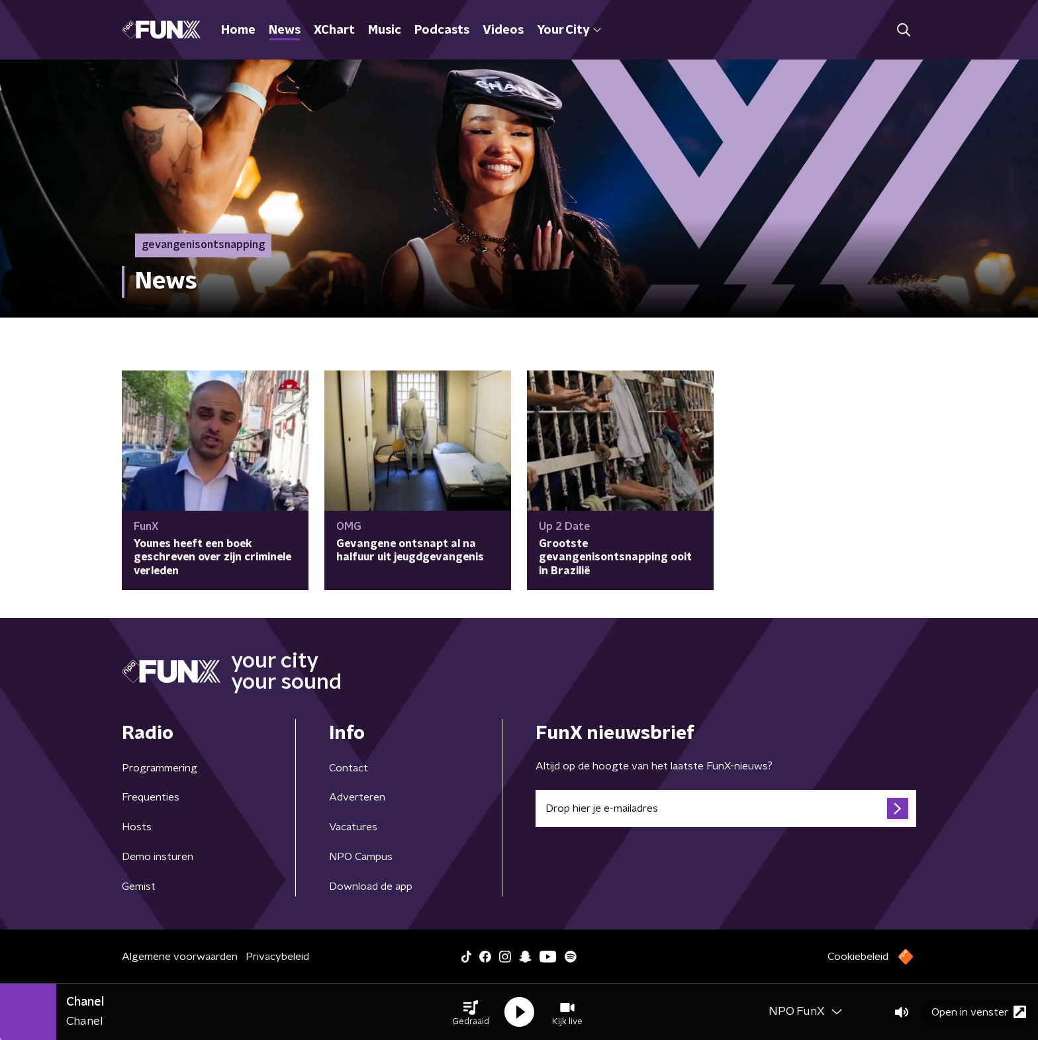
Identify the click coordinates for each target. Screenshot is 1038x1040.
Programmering (159, 768)
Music (384, 30)
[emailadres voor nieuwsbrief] (726, 808)
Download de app (370, 886)
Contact (348, 768)
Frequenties (150, 797)
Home (238, 30)
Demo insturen (157, 856)
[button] (470, 1012)
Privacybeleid (277, 956)
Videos (503, 30)
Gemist (139, 886)
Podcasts (441, 30)
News (285, 30)
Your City (569, 30)
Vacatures (353, 827)
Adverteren (357, 797)
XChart (334, 30)
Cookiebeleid (857, 956)
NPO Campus (361, 856)
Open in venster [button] (978, 1012)
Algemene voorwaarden (180, 956)
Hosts (137, 827)
